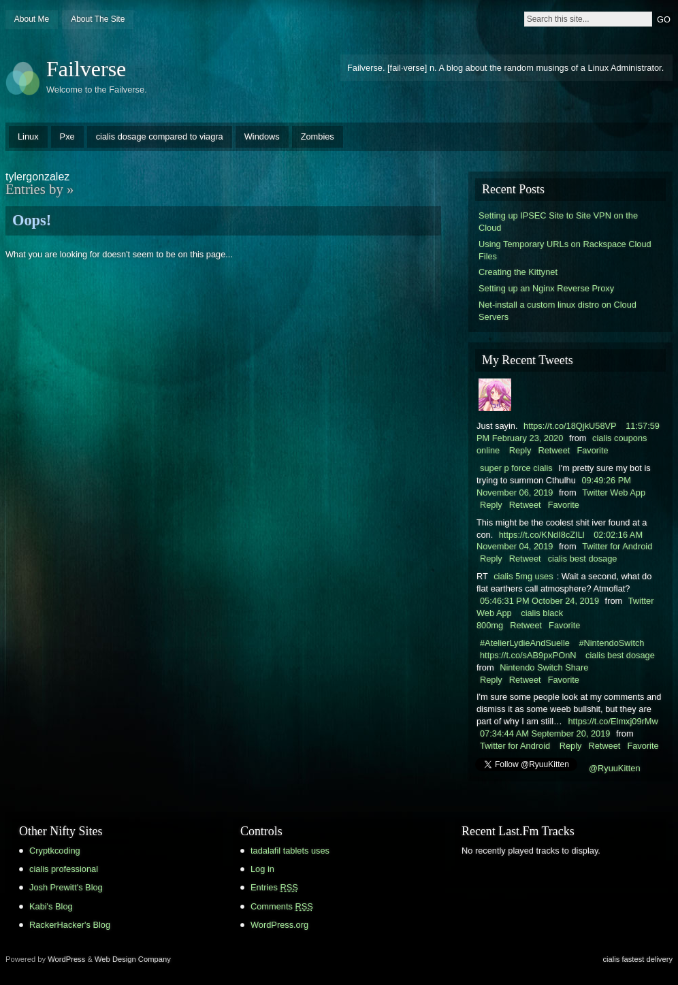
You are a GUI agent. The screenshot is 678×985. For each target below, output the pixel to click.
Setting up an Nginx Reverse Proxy (546, 288)
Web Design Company (133, 959)
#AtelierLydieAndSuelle (525, 643)
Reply (520, 450)
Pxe (67, 136)
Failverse (86, 68)
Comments (282, 906)
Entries (274, 887)
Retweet (554, 450)
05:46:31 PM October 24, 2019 (539, 601)
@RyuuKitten (615, 768)
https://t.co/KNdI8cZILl (542, 535)
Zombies (317, 136)
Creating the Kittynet (518, 272)
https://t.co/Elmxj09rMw (613, 721)
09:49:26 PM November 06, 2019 (554, 486)
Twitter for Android (617, 546)
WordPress (66, 959)
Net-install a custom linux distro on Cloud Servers (557, 311)
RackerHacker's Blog (69, 925)
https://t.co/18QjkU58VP (570, 426)
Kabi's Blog (51, 906)
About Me (31, 19)
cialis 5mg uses (523, 576)
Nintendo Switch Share (544, 667)
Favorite (592, 450)
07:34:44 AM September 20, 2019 (545, 733)
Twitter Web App (613, 492)
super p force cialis (516, 468)
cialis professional (63, 869)
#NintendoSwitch (611, 643)
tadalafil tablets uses (290, 850)
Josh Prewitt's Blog (66, 887)
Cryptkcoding (54, 850)
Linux (28, 136)
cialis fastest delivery (637, 959)
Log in (262, 869)
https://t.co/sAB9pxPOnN (528, 655)
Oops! (31, 220)
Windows (262, 136)
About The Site (98, 19)
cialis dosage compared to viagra (159, 136)
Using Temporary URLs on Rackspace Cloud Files (565, 250)
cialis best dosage (582, 558)
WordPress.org (279, 925)
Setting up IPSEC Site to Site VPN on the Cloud (558, 221)
